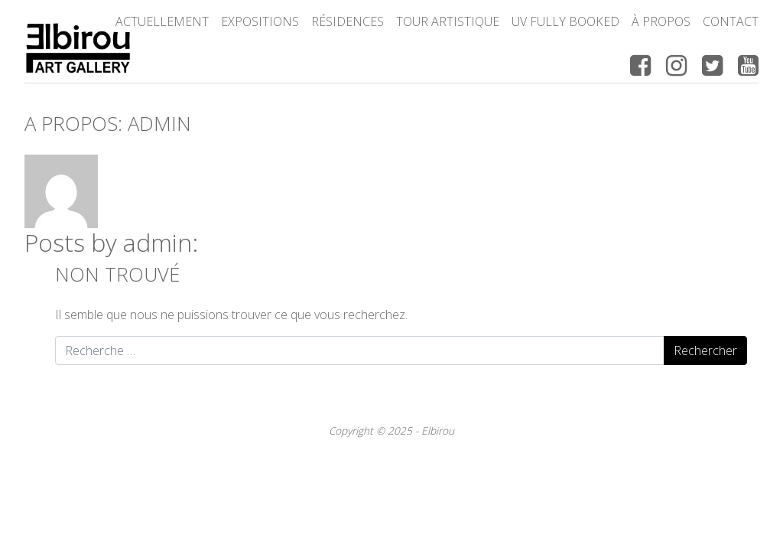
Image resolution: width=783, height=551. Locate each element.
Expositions (260, 21)
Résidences (347, 21)
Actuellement (162, 21)
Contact (731, 21)
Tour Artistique (447, 21)
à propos (661, 21)
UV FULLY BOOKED (565, 21)
